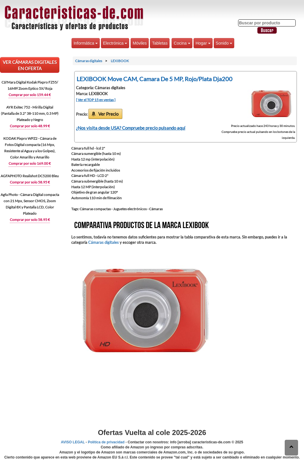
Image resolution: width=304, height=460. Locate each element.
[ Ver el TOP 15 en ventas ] (95, 100)
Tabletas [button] (159, 43)
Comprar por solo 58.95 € (30, 182)
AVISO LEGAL (73, 442)
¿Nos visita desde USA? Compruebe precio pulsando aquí (130, 128)
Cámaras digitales (103, 242)
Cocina (182, 43)
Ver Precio (108, 114)
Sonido (224, 43)
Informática (86, 43)
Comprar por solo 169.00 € (30, 163)
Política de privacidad (106, 442)
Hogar (203, 43)
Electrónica (115, 43)
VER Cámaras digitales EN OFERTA (30, 65)
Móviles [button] (140, 43)
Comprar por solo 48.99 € (30, 126)
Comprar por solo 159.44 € (30, 94)
